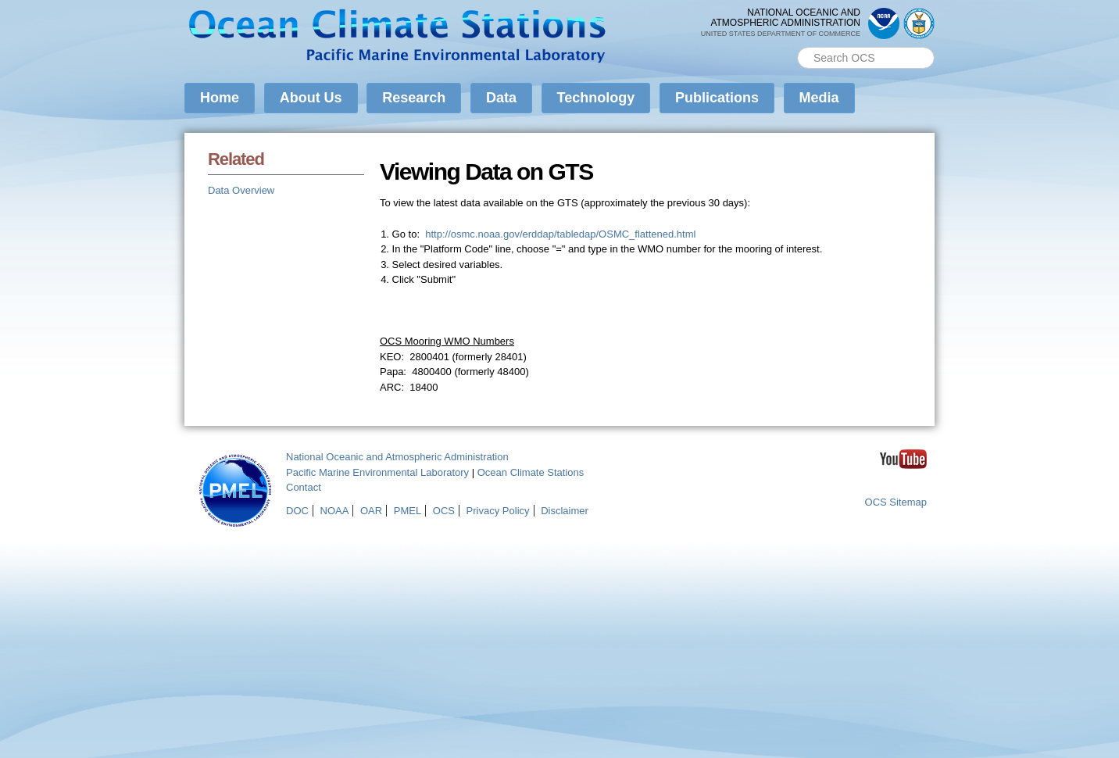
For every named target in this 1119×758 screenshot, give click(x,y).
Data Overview (241, 190)
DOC (297, 511)
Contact (303, 487)
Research (413, 97)
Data (501, 97)
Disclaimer (564, 511)
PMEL (407, 511)
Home (219, 97)
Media (819, 97)
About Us (311, 97)
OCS (444, 511)
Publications (717, 97)
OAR (371, 511)
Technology (596, 97)
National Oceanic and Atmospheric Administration (397, 457)
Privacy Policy (498, 511)
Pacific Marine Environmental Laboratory (377, 472)
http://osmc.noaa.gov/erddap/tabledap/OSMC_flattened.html (560, 234)
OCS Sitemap (896, 502)
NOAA (334, 511)
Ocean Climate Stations (531, 472)
